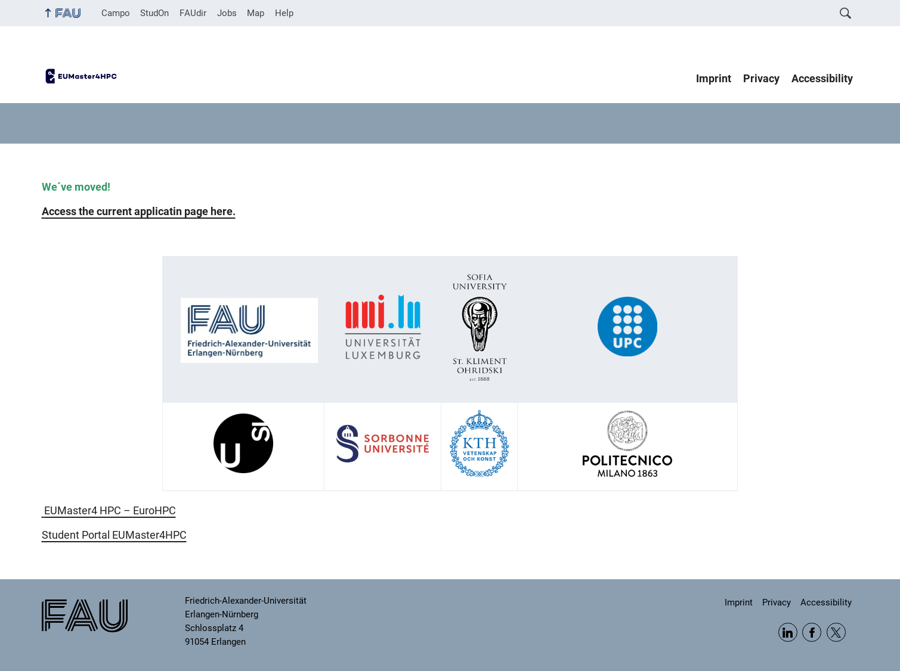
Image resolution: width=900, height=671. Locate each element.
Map (255, 13)
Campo (115, 13)
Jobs (227, 13)
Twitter (836, 632)
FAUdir (193, 13)
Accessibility (822, 79)
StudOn (154, 13)
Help (284, 13)
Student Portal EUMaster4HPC (114, 535)
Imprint (713, 79)
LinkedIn (787, 632)
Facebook (811, 632)
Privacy (761, 79)
